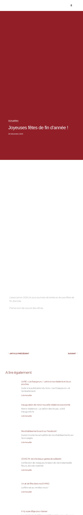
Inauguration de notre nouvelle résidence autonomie (45, 405)
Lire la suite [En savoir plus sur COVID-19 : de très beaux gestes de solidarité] (26, 470)
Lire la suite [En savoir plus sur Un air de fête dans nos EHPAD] (26, 492)
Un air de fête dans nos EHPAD (35, 483)
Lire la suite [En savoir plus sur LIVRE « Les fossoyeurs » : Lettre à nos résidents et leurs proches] (26, 395)
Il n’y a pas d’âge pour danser (34, 511)
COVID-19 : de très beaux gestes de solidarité (41, 459)
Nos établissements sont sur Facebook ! (39, 431)
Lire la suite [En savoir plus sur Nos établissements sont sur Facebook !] (26, 442)
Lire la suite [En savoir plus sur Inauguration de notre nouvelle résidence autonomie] (26, 416)
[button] (68, 5)
